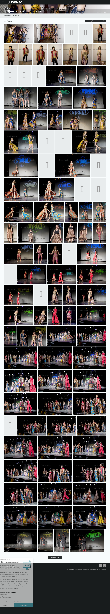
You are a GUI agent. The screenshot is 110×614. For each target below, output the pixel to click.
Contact (6, 568)
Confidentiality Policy (10, 567)
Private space (101, 12)
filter (90, 21)
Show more (55, 557)
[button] (5, 605)
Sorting (101, 21)
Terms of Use (7, 565)
